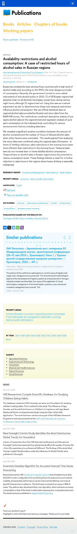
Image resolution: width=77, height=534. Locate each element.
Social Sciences (16, 374)
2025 (27, 335)
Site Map (53, 527)
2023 (38, 335)
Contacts (21, 527)
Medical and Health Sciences (22, 367)
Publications (26, 13)
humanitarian (59, 313)
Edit (72, 531)
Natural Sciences (16, 371)
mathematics (46, 316)
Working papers (18, 30)
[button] (6, 242)
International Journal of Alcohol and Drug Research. (23, 72)
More (8, 339)
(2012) (25, 218)
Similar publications (24, 237)
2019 (59, 335)
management (33, 316)
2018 (64, 335)
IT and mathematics (14, 316)
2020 (54, 335)
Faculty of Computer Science (36, 474)
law (25, 316)
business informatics (14, 313)
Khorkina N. (32, 82)
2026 (22, 335)
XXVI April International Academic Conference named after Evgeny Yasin (34, 420)
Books (8, 24)
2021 (48, 335)
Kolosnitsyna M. (9, 82)
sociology (56, 316)
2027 (17, 335)
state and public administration (19, 319)
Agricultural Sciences (18, 358)
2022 (43, 335)
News (6, 384)
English (19, 185)
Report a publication (11, 39)
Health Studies (66, 172)
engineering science (44, 313)
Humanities (14, 364)
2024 (33, 335)
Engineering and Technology (21, 361)
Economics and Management (33, 172)
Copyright (31, 527)
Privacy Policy (42, 527)
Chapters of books (50, 24)
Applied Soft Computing (42, 493)
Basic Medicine (52, 172)
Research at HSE (27, 39)
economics (29, 313)
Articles (24, 24)
